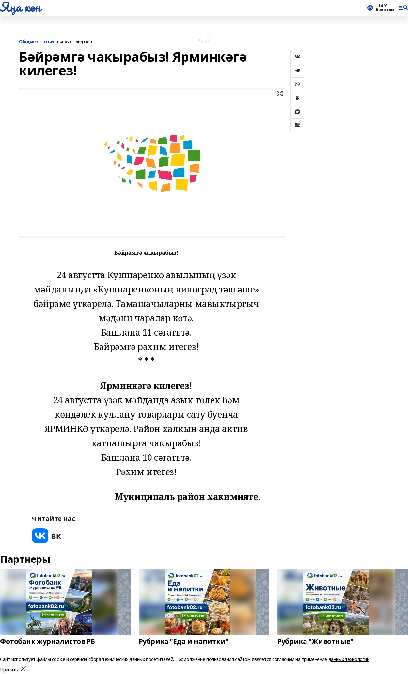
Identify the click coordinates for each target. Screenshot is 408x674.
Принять (9, 670)
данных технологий (348, 659)
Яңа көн (20, 7)
